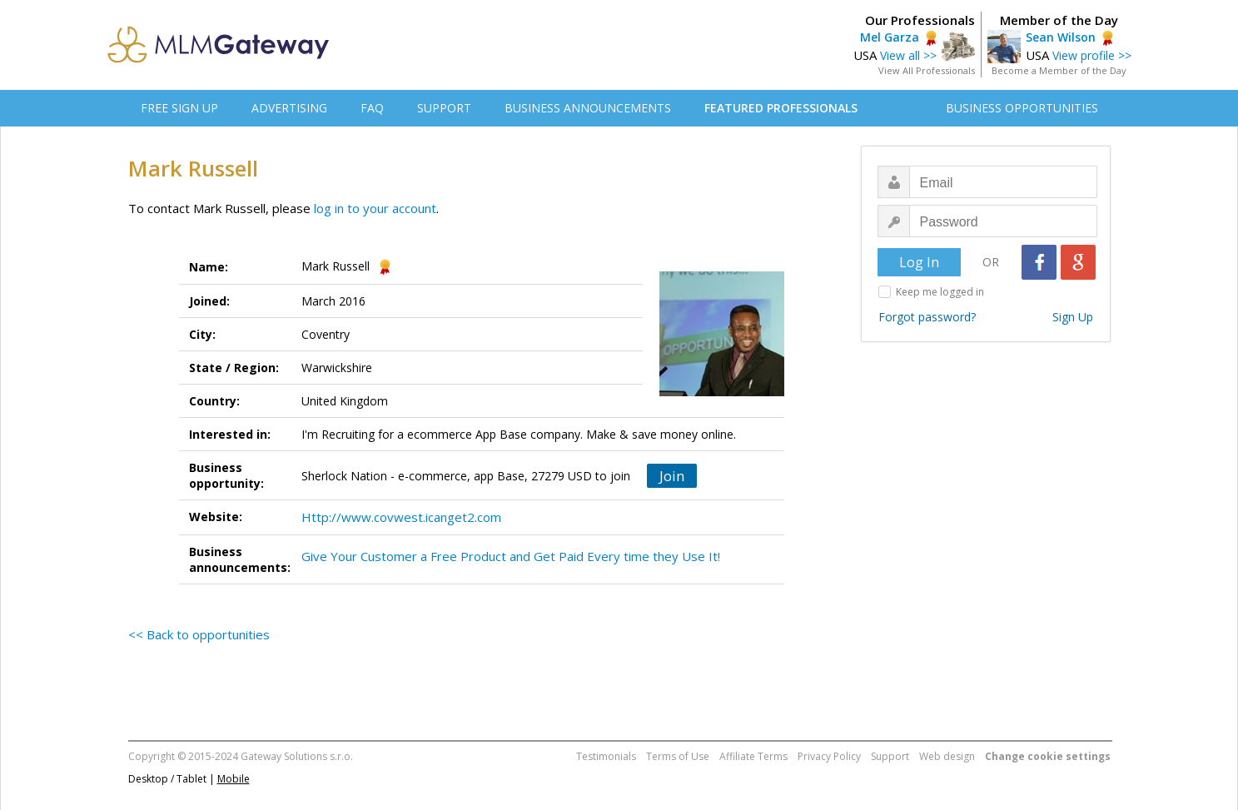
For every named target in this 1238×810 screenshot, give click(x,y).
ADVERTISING (289, 108)
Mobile (233, 779)
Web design (947, 756)
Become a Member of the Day (1059, 70)
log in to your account (375, 208)
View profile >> (1091, 55)
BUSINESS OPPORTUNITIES (1022, 108)
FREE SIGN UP (179, 108)
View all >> (908, 55)
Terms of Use (677, 756)
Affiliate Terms (753, 756)
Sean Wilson (1061, 37)
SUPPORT (444, 108)
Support (890, 756)
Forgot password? (927, 317)
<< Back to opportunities (199, 634)
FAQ (372, 108)
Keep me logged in (940, 292)
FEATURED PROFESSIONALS (781, 108)
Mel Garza (889, 37)
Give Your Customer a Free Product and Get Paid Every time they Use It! (510, 556)
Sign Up (1072, 317)
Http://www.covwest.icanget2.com (401, 517)
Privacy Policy (829, 756)
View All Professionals (926, 70)
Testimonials (606, 756)
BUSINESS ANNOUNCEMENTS (588, 108)
